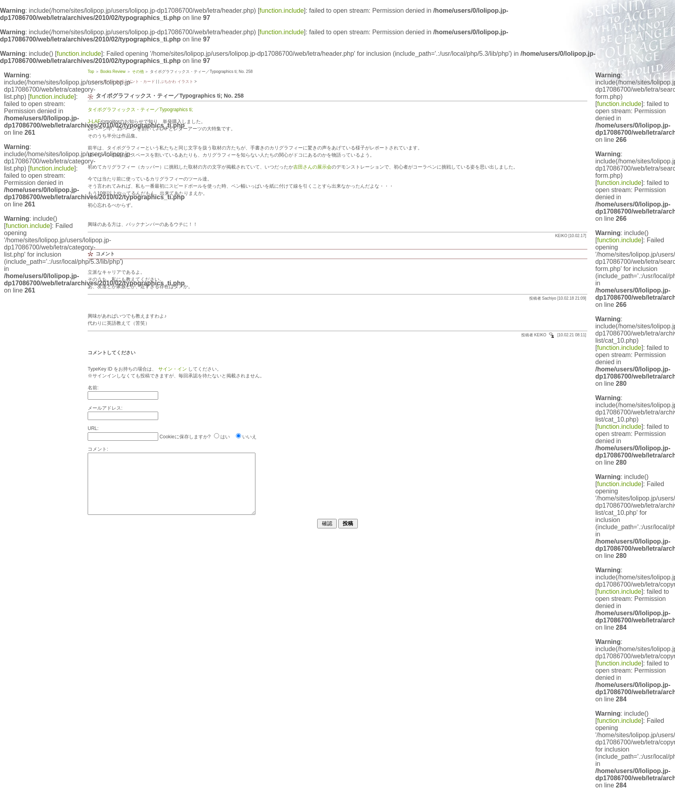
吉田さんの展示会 (312, 167)
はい (225, 437)
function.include (281, 10)
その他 (138, 71)
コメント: (98, 449)
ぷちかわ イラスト (176, 81)
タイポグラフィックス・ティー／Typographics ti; (140, 109)
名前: (93, 388)
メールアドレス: (105, 408)
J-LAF (94, 121)
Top (91, 71)
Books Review (113, 71)
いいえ (249, 437)
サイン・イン (171, 369)
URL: (93, 428)
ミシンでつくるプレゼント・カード (123, 81)
